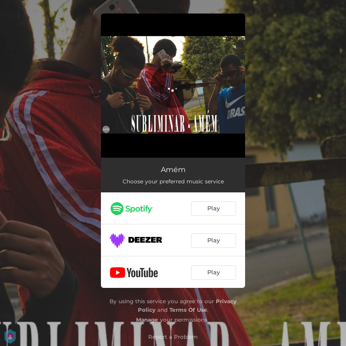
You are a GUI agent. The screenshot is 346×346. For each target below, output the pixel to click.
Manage (147, 319)
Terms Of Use (188, 309)
